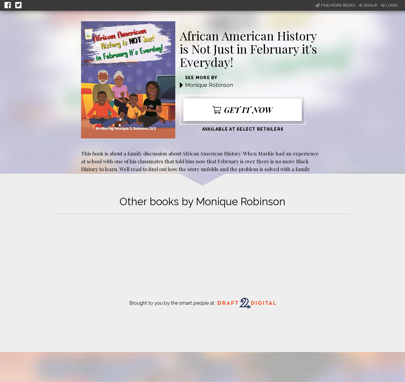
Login (389, 5)
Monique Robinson (209, 85)
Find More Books (335, 5)
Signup (367, 5)
